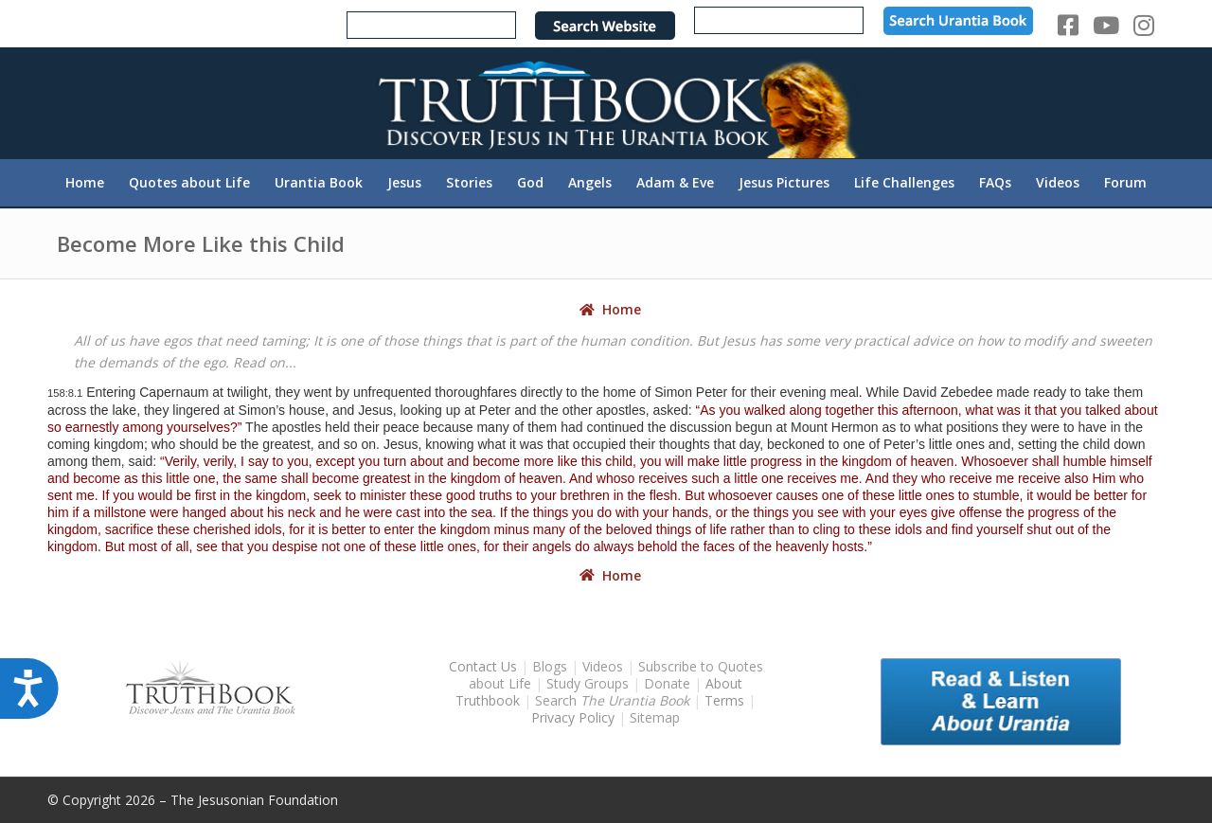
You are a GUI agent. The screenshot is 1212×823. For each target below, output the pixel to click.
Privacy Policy (573, 717)
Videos (602, 666)
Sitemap (655, 717)
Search (614, 700)
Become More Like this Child (201, 243)
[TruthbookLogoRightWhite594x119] (606, 102)
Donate (667, 683)
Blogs (549, 666)
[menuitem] (84, 182)
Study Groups (589, 683)
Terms (724, 700)
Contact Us (483, 666)
